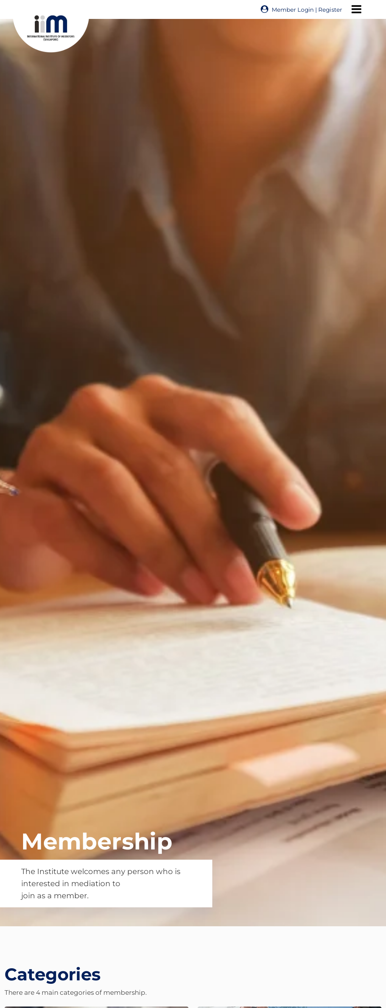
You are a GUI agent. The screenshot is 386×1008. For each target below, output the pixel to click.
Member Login (293, 9)
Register (330, 9)
